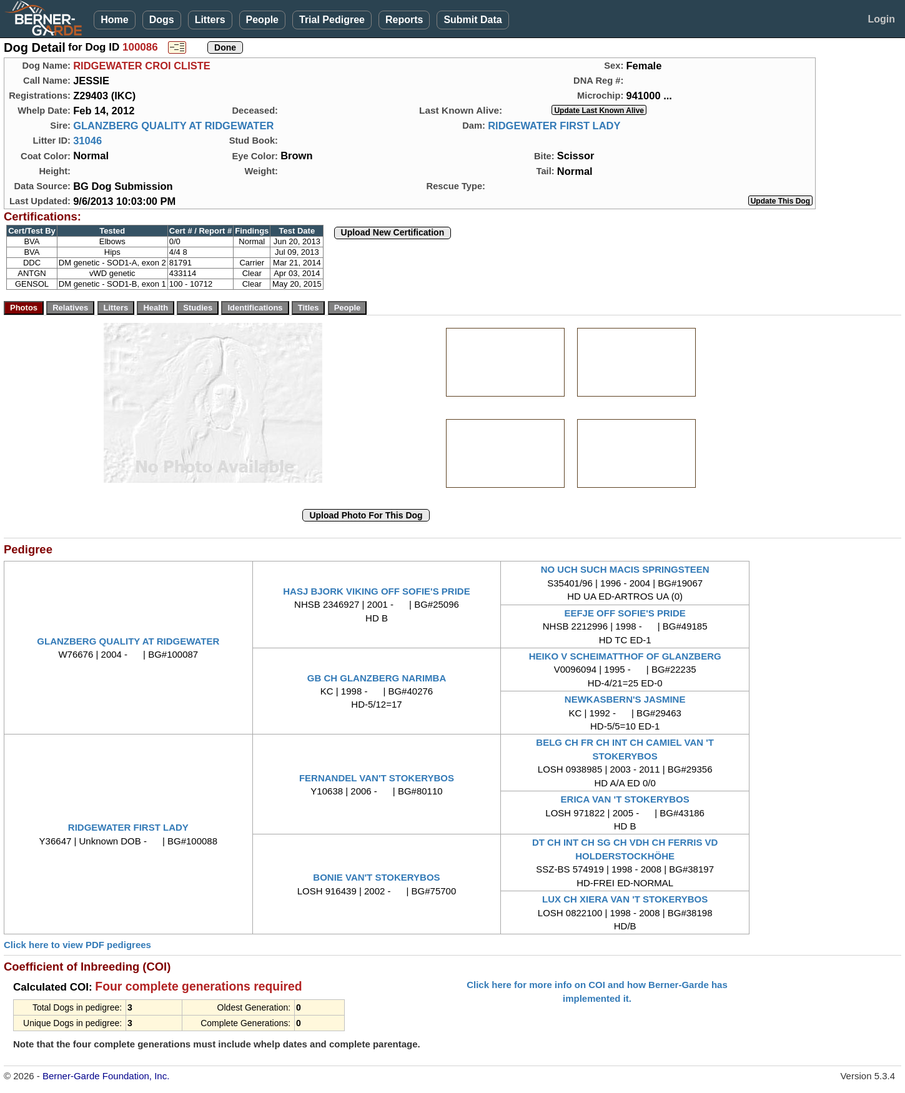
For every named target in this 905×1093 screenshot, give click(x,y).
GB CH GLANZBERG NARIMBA (377, 678)
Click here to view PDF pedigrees (77, 944)
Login (881, 19)
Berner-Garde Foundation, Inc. (105, 1076)
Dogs (161, 19)
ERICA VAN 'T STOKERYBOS (625, 799)
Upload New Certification (393, 232)
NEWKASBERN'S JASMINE (625, 699)
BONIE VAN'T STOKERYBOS (376, 877)
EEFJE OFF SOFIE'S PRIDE (624, 613)
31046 (87, 140)
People (262, 19)
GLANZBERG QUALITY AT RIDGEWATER (173, 125)
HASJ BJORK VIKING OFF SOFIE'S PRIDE (376, 591)
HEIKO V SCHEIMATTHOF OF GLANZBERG (625, 656)
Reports (404, 19)
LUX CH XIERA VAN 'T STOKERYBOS (625, 899)
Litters (210, 19)
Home (114, 19)
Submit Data (472, 19)
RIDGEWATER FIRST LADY (554, 125)
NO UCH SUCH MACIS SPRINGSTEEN (625, 569)
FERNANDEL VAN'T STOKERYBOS (376, 778)
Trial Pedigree (332, 19)
